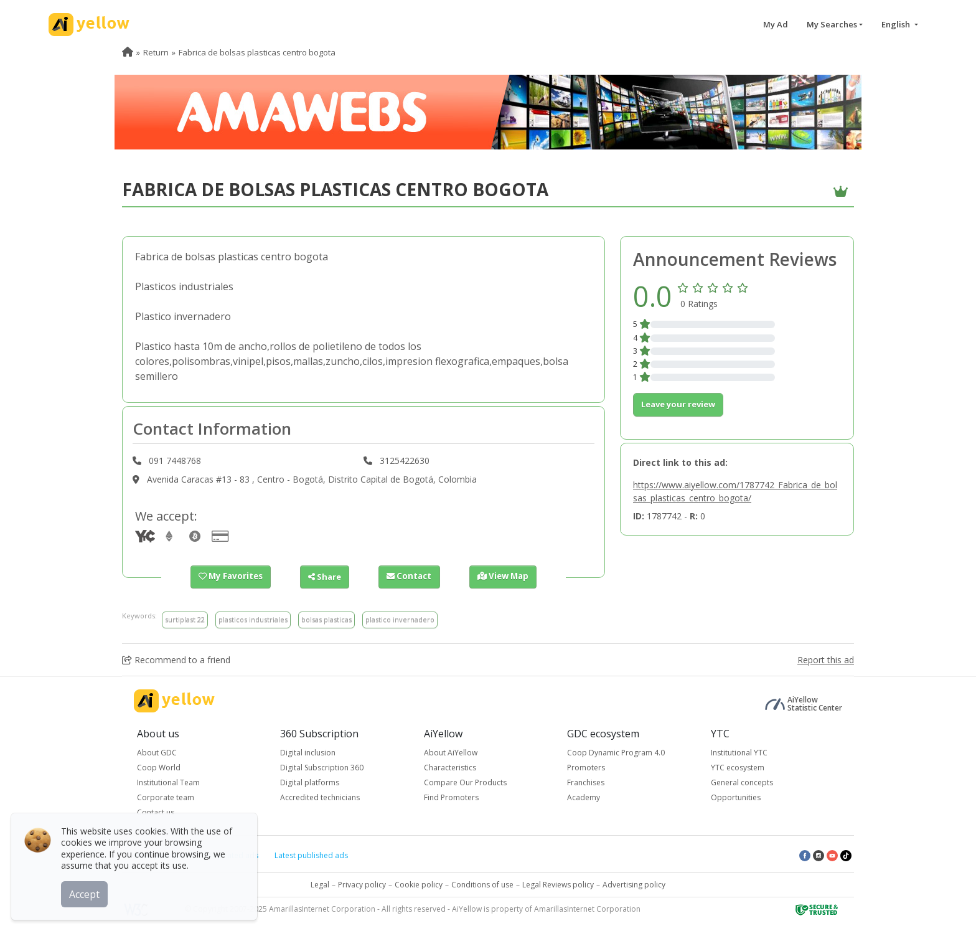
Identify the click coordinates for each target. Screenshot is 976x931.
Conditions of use (482, 884)
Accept (85, 893)
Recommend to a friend (176, 660)
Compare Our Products (465, 782)
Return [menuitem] (156, 52)
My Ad (775, 24)
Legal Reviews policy (558, 884)
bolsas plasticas (326, 619)
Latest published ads (311, 855)
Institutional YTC (739, 752)
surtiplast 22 (185, 619)
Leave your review (678, 404)
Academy (583, 797)
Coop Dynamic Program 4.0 (616, 752)
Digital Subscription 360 (322, 767)
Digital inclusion (308, 752)
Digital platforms (309, 782)
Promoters (586, 767)
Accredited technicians (320, 797)
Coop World (159, 767)
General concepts (742, 782)
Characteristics (450, 767)
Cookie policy (419, 884)
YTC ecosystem (737, 767)
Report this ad (825, 660)
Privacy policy (362, 884)
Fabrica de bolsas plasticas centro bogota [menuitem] (257, 52)
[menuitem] (127, 52)
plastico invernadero (399, 619)
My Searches (832, 24)
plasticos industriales (253, 619)
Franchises (585, 782)
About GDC (157, 752)
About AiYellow (450, 752)
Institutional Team (168, 782)
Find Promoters (451, 797)
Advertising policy (634, 884)
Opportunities (736, 797)
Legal (320, 884)
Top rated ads (233, 855)
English (896, 24)
